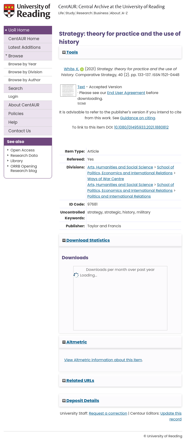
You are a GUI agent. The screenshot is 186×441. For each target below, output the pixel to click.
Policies (16, 113)
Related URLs (78, 380)
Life (61, 13)
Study (70, 13)
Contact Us (19, 131)
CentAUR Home (23, 39)
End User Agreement (126, 92)
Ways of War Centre (105, 179)
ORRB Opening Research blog (24, 168)
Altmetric (74, 342)
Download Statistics (86, 240)
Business (101, 13)
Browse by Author (24, 80)
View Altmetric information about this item (103, 360)
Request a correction (108, 413)
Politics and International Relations (119, 196)
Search (15, 88)
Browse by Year (22, 64)
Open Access (23, 150)
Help (13, 122)
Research (84, 13)
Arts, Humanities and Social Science (120, 167)
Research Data (24, 155)
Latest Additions (24, 47)
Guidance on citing (137, 118)
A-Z (125, 13)
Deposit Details (80, 400)
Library (17, 161)
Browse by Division (25, 72)
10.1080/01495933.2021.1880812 (141, 127)
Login (13, 96)
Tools (70, 52)
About (23, 105)
